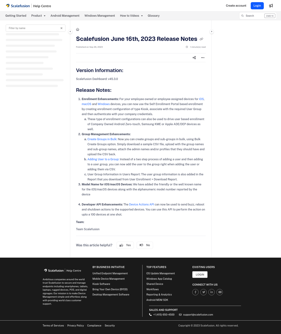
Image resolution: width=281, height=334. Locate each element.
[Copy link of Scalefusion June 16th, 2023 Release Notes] (201, 39)
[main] (140, 138)
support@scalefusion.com (196, 314)
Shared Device (154, 284)
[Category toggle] (70, 31)
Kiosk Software (101, 284)
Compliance (94, 325)
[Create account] (236, 5)
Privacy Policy (75, 325)
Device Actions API (141, 204)
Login (257, 5)
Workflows (152, 289)
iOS (201, 99)
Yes (125, 245)
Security (110, 325)
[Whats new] (271, 6)
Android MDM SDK (157, 300)
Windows (104, 104)
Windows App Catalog (159, 278)
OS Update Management (160, 273)
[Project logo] (28, 5)
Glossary (154, 15)
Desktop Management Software (110, 294)
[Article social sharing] (194, 58)
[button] (258, 15)
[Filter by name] (35, 28)
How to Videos (129, 15)
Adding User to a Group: (103, 159)
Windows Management (100, 15)
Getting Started (15, 15)
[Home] (77, 29)
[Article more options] (203, 58)
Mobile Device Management (108, 278)
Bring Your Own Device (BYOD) (110, 289)
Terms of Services (53, 325)
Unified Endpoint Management (110, 273)
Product (36, 15)
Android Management (65, 15)
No (145, 245)
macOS (86, 104)
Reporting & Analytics (159, 294)
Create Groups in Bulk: (102, 139)
